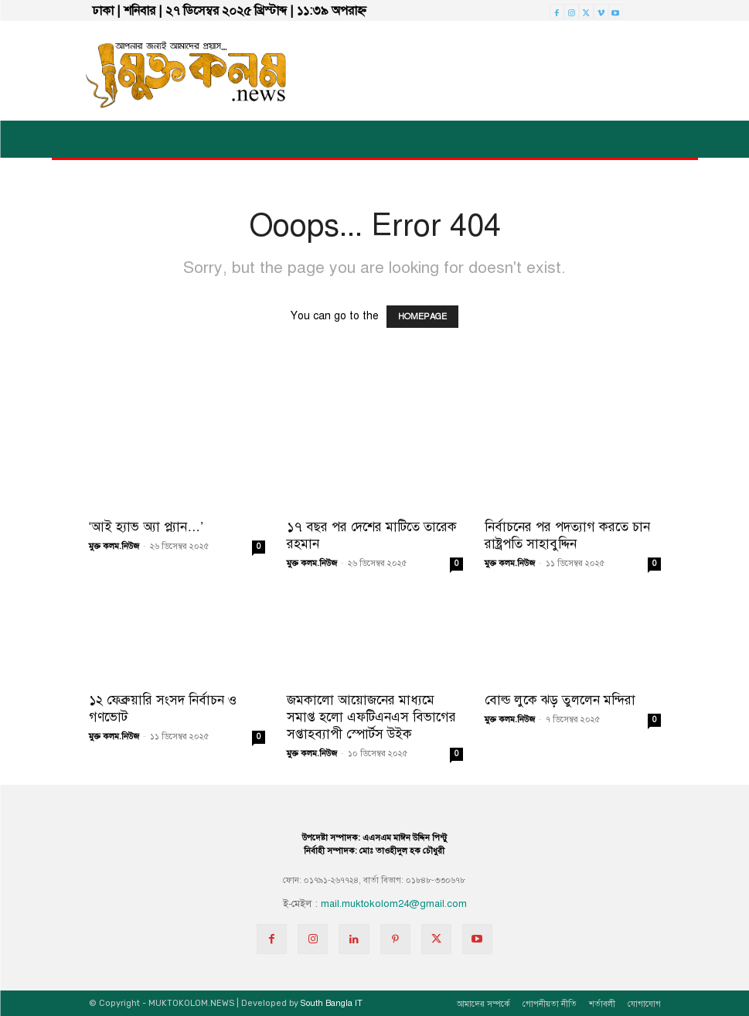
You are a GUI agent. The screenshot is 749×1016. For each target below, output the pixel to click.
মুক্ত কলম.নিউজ (114, 546)
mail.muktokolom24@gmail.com (394, 904)
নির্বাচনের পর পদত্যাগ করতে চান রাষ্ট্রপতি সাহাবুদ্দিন (567, 535)
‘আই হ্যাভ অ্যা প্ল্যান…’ (146, 527)
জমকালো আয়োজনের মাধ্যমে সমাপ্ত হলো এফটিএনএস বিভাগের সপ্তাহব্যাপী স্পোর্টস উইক (371, 717)
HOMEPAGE (422, 317)
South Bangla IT (332, 1003)
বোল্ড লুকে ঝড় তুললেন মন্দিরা (560, 700)
